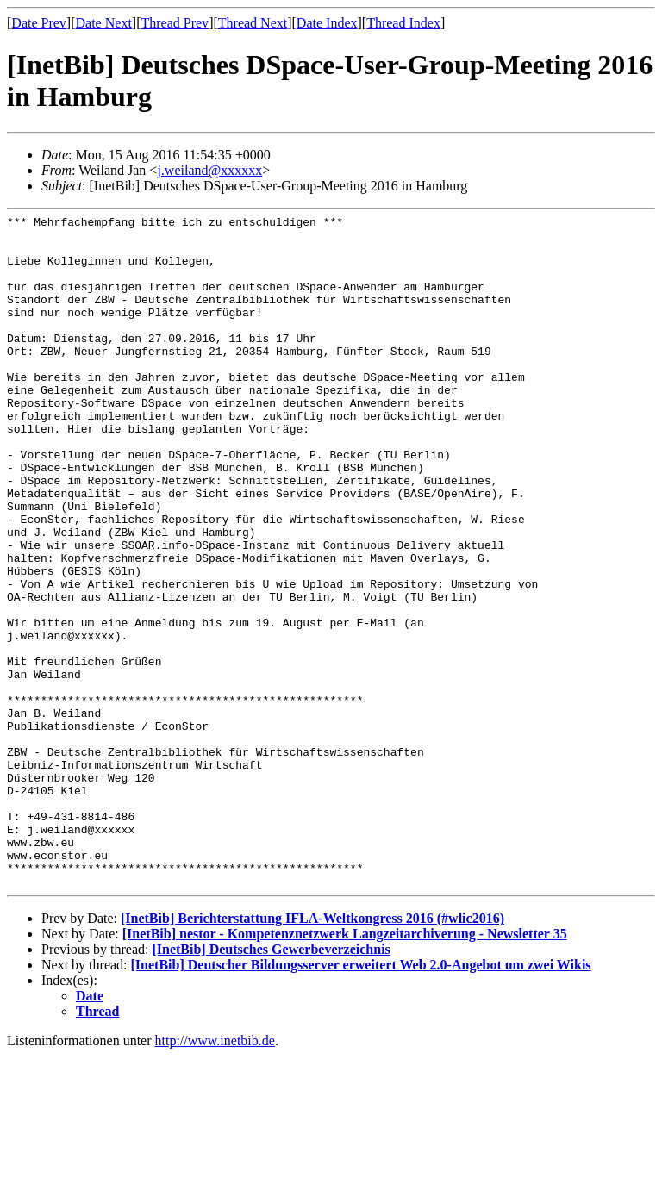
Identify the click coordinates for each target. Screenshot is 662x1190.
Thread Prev (175, 23)
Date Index (327, 23)
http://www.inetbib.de (215, 1175)
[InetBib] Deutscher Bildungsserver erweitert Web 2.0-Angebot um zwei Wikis (361, 1099)
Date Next (104, 23)
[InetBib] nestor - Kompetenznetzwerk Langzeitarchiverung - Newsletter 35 (344, 1068)
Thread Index (403, 23)
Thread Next (252, 23)
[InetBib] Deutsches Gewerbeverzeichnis (271, 1083)
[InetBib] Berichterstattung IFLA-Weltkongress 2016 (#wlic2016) (312, 1052)
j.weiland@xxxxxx (209, 170)
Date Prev (38, 23)
